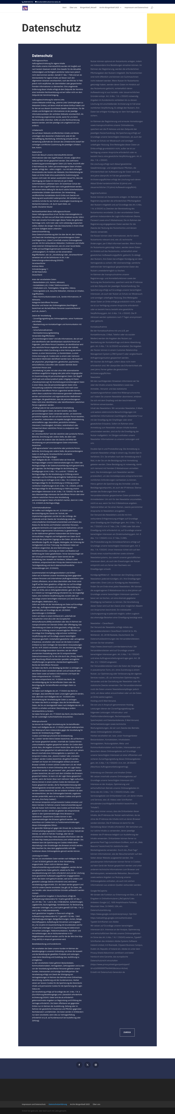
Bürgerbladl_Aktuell (88, 9)
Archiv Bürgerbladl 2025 (109, 9)
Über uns (73, 9)
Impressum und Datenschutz (136, 9)
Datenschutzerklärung (58, 1104)
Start (64, 9)
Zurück (127, 1032)
